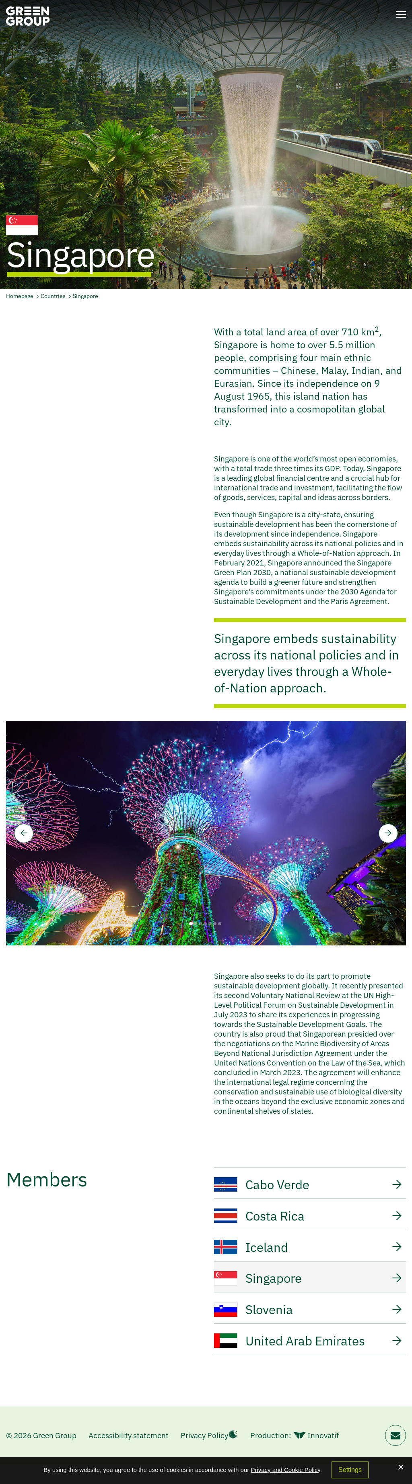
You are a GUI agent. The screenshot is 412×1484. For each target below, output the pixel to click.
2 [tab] (195, 923)
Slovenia (308, 1323)
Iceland (308, 1253)
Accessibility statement (129, 1455)
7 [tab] (219, 923)
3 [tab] (200, 923)
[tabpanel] (206, 833)
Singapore (85, 296)
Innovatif (316, 1455)
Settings (350, 1469)
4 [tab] (205, 923)
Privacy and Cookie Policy (285, 1469)
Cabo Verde (308, 1184)
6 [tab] (214, 923)
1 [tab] (190, 923)
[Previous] (23, 833)
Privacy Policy (204, 1455)
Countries (54, 296)
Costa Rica (308, 1219)
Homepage (19, 296)
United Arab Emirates (308, 1357)
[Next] (388, 833)
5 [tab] (210, 923)
